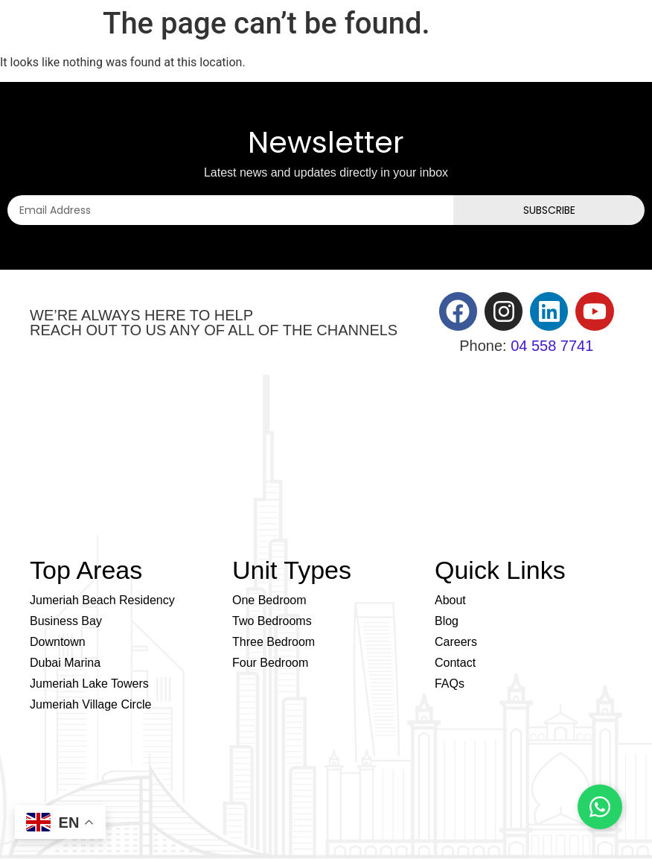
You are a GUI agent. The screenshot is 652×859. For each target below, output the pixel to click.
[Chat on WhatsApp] (600, 806)
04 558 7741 (552, 345)
